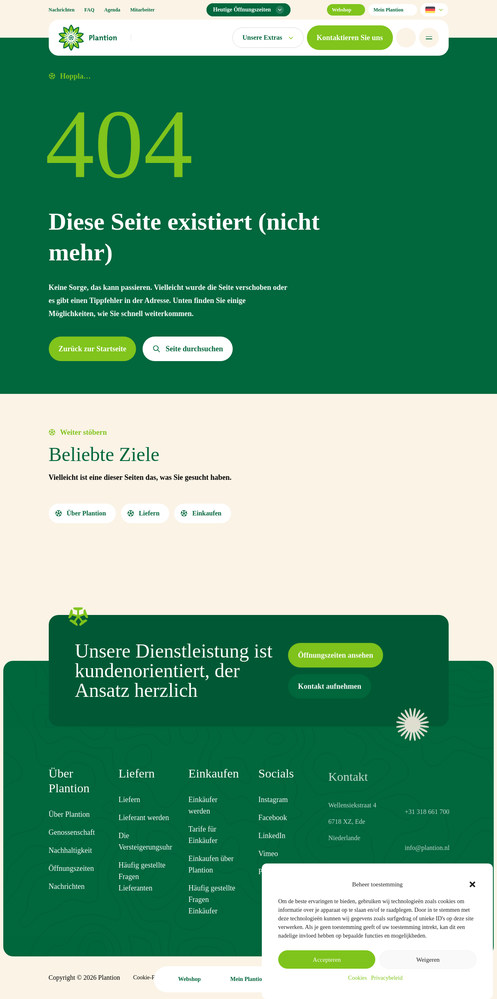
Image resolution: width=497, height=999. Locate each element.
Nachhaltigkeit (70, 851)
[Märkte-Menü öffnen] (268, 37)
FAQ (89, 10)
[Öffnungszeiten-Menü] (248, 9)
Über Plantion (69, 815)
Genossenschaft (72, 833)
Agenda (112, 10)
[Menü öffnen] (429, 37)
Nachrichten (62, 10)
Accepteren (326, 959)
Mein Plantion (392, 10)
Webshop (346, 10)
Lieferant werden (143, 826)
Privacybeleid (386, 978)
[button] (472, 884)
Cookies (357, 978)
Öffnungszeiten (71, 869)
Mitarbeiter (142, 10)
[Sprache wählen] (434, 9)
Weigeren (428, 959)
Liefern (129, 808)
